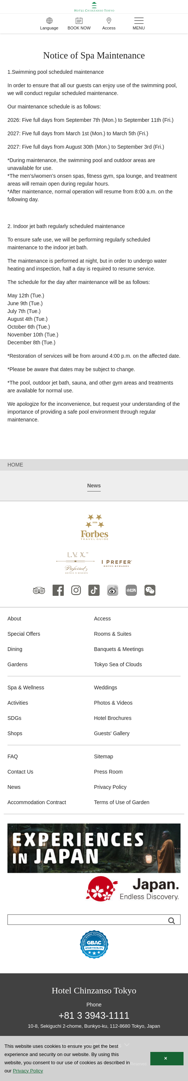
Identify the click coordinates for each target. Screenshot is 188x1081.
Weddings (105, 687)
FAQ (12, 756)
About (14, 619)
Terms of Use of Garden (122, 802)
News (14, 787)
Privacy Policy (110, 787)
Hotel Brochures (112, 718)
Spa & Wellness (25, 687)
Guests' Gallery (111, 733)
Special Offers (23, 634)
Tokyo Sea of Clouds (118, 664)
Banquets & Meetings (119, 649)
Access (102, 619)
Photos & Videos (113, 703)
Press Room (108, 772)
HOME (15, 465)
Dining (14, 649)
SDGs (14, 718)
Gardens (17, 664)
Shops (14, 733)
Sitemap (103, 756)
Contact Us (20, 772)
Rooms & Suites (112, 634)
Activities (17, 703)
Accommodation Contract (36, 802)
